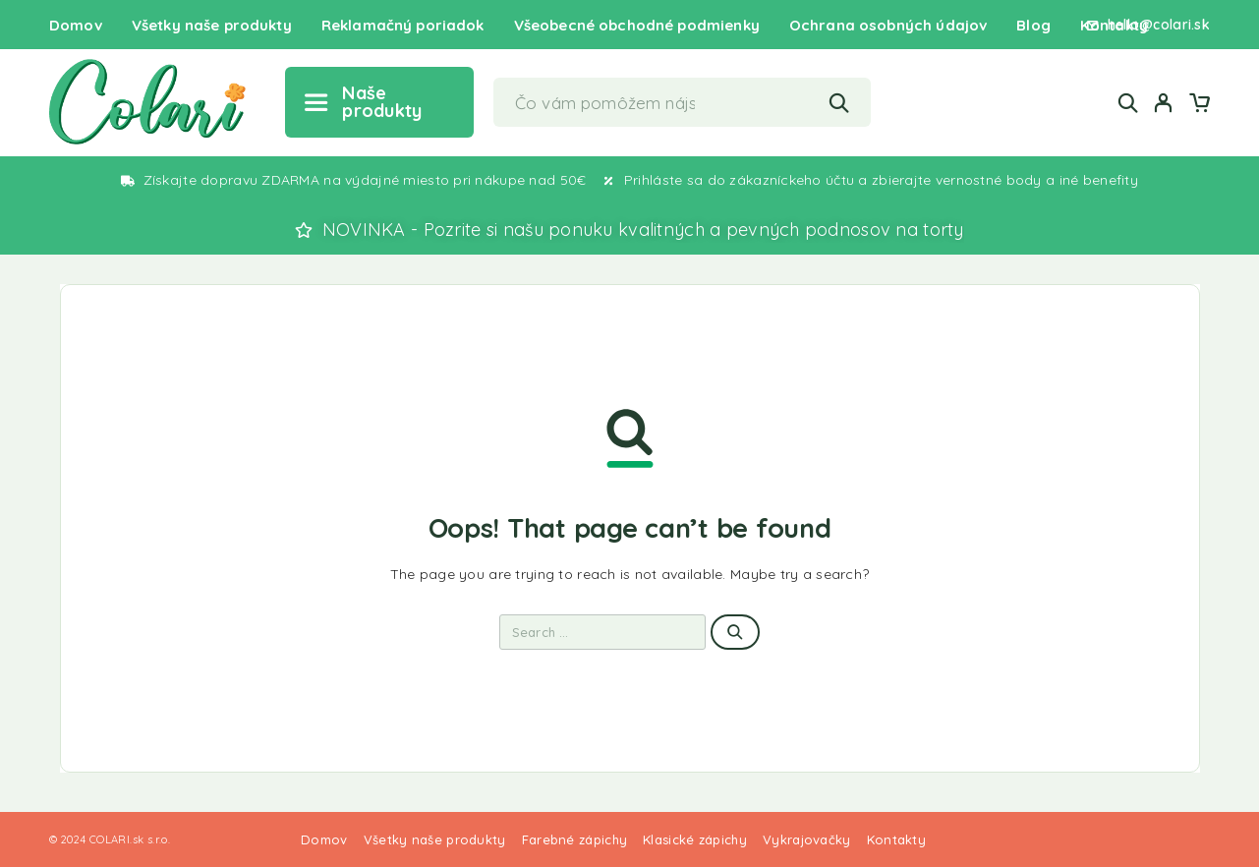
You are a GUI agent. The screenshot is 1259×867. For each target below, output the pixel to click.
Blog (1033, 25)
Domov (75, 25)
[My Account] (1163, 103)
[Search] (1128, 103)
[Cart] (1199, 105)
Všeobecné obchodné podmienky (637, 25)
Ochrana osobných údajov (888, 25)
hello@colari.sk (1159, 25)
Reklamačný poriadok (403, 25)
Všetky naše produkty (212, 25)
